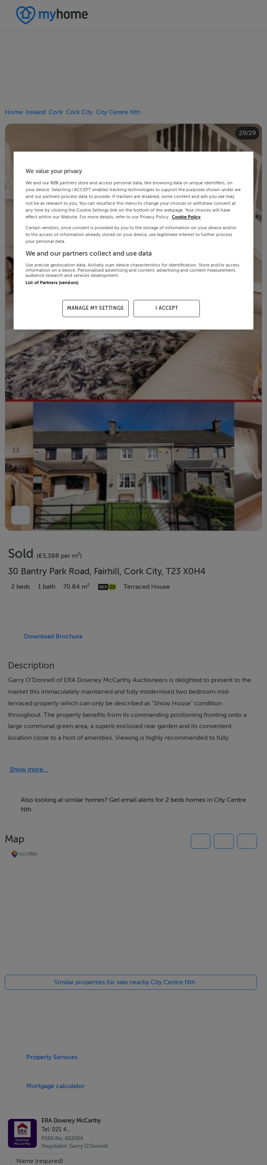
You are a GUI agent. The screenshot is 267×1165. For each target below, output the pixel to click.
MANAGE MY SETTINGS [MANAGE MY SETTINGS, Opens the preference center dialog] (95, 308)
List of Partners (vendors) (52, 282)
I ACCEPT (166, 308)
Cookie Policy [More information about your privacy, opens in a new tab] (186, 217)
